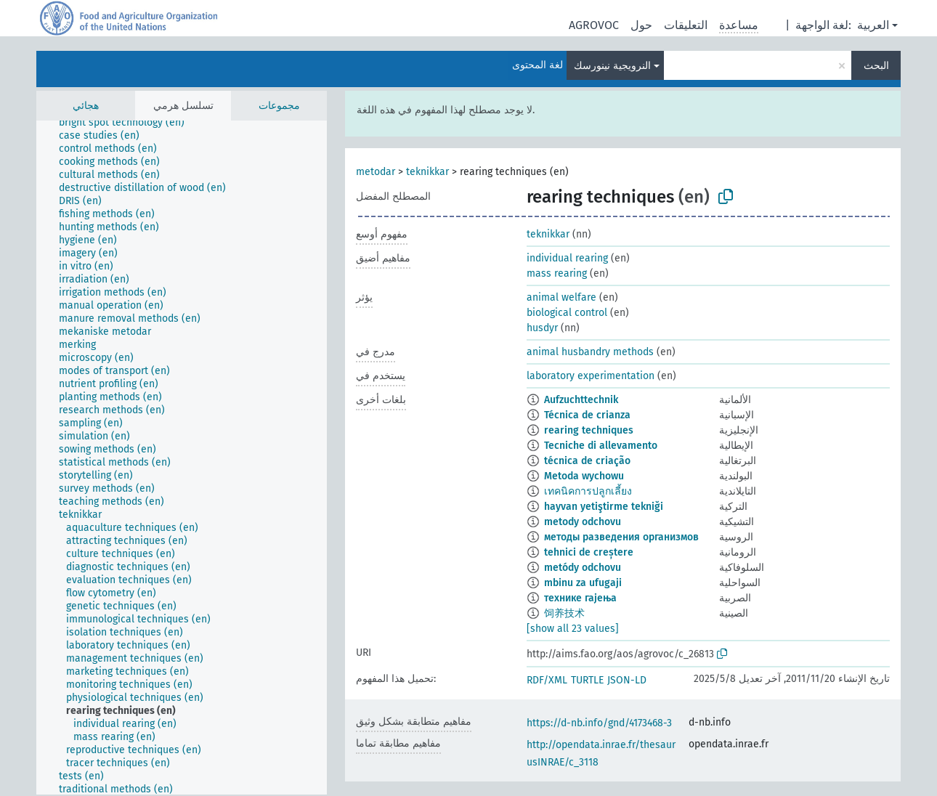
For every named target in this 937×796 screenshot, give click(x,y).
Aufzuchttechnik (581, 400)
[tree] (181, 458)
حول (641, 25)
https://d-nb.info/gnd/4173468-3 (599, 723)
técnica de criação (587, 461)
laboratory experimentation (590, 376)
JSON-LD (626, 680)
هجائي (86, 105)
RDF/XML (547, 680)
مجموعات (279, 105)
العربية (873, 25)
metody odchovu (582, 522)
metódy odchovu (582, 567)
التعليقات (685, 25)
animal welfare (561, 297)
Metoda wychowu (584, 476)
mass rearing (557, 273)
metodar (375, 172)
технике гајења (580, 598)
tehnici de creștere (588, 552)
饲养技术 (564, 613)
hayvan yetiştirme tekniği (603, 506)
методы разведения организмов (621, 537)
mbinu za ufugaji (583, 583)
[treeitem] (128, 122)
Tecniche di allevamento (600, 445)
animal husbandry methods (590, 352)
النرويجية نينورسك (612, 66)
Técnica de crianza (587, 415)
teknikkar (427, 172)
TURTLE (587, 680)
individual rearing (567, 258)
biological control (567, 312)
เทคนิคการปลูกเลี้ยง (588, 491)
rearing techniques (588, 430)
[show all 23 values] (573, 628)
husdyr (542, 328)
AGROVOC (594, 25)
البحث (876, 66)
